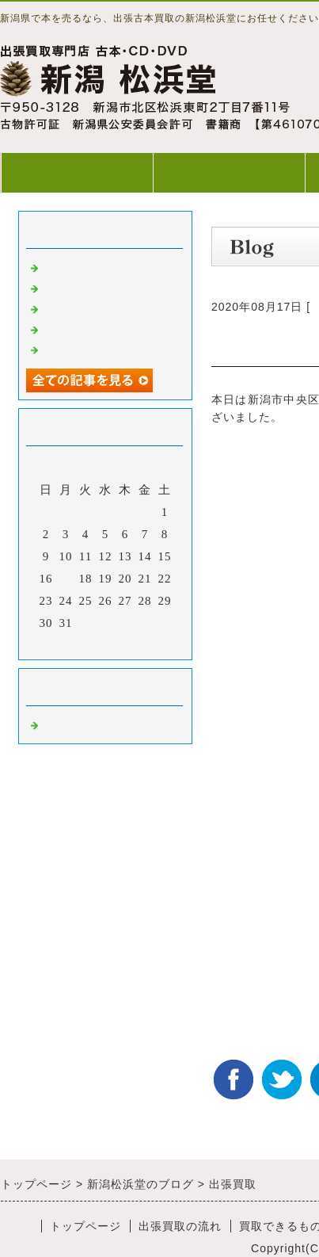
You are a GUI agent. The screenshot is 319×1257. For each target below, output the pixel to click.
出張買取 (67, 266)
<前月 (72, 643)
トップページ (77, 172)
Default (62, 723)
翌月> (138, 643)
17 (66, 578)
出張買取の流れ (229, 172)
